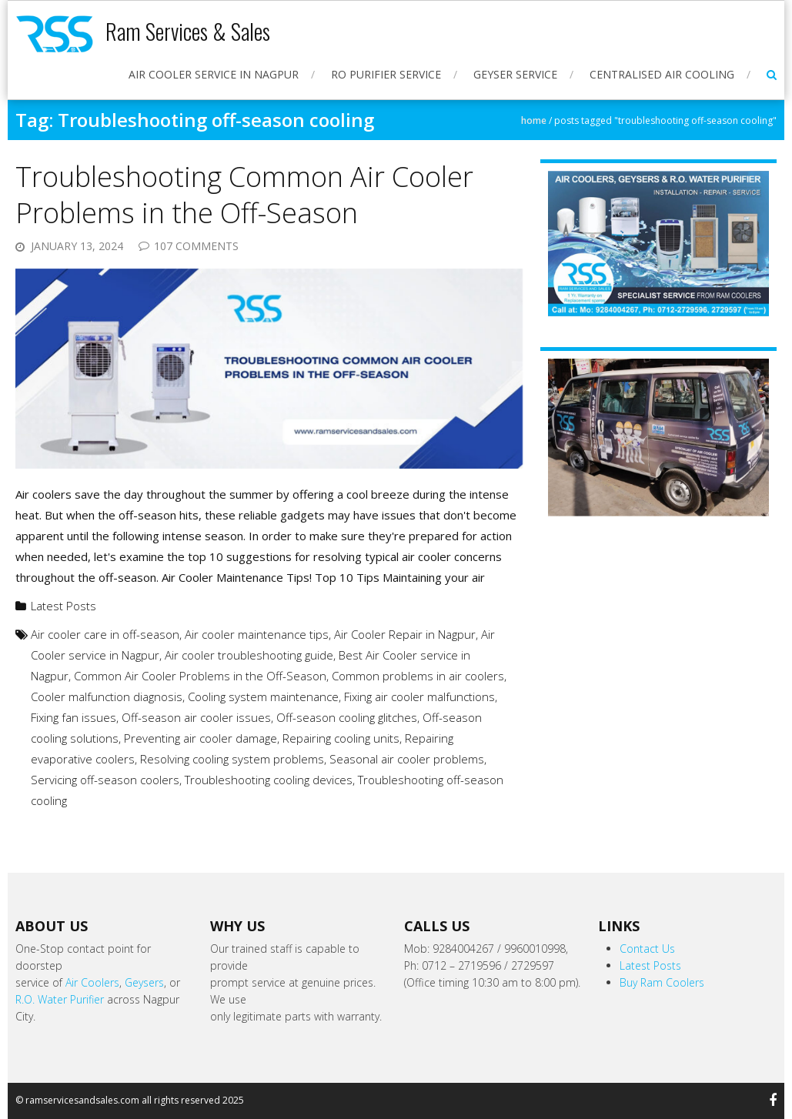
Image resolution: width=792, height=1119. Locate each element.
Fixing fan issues (73, 717)
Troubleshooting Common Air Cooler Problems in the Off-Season (244, 195)
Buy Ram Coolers (662, 982)
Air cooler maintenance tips (257, 634)
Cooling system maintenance (263, 696)
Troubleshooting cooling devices (269, 779)
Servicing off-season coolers (105, 779)
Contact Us (647, 948)
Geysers (144, 982)
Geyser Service (515, 74)
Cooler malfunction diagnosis (106, 696)
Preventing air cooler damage (200, 738)
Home (533, 120)
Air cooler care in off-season (105, 634)
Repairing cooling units (340, 738)
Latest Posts (63, 605)
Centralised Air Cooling (662, 74)
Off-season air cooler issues (196, 717)
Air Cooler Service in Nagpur (214, 74)
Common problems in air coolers (418, 675)
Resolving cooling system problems (232, 759)
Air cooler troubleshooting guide (249, 655)
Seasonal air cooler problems (406, 759)
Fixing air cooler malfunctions (419, 696)
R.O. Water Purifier (59, 999)
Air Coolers (92, 982)
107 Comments (196, 246)
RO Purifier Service (386, 74)
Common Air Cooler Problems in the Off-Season (200, 675)
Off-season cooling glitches (346, 717)
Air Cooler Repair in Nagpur (405, 634)
